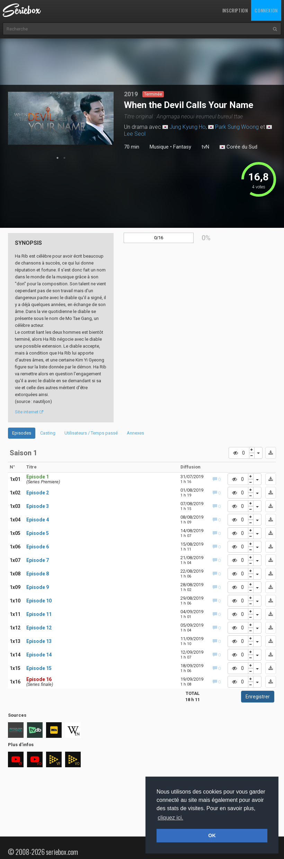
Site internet (29, 411)
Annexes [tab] (135, 433)
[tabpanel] (61, 118)
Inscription (235, 10)
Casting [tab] (47, 433)
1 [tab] (57, 157)
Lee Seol (134, 134)
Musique (159, 147)
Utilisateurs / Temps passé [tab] (91, 433)
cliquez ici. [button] (170, 818)
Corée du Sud (238, 147)
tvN (205, 147)
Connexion (266, 10)
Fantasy (182, 147)
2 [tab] (64, 157)
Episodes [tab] (21, 433)
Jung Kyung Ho (187, 127)
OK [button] (212, 835)
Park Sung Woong (237, 127)
